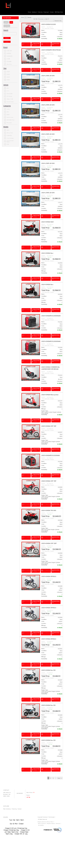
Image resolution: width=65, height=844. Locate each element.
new (11, 22)
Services (40, 12)
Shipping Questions (42, 818)
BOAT (7, 114)
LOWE (7, 59)
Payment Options (51, 820)
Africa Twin (8, 133)
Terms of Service (42, 820)
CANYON (8, 135)
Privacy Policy (50, 818)
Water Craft (8, 99)
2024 (7, 77)
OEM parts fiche (59, 12)
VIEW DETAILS (56, 44)
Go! (32, 2)
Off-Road (8, 96)
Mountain (8, 123)
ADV (6, 130)
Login (51, 2)
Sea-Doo (8, 64)
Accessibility (41, 822)
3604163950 (42, 2)
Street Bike (8, 93)
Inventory (34, 12)
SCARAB (7, 61)
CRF (6, 144)
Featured (6, 22)
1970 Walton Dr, (7, 789)
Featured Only (57, 20)
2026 (7, 71)
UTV (6, 91)
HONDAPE (8, 56)
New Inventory (7, 805)
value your (35, 44)
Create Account (58, 2)
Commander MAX (9, 141)
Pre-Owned (6, 25)
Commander (9, 138)
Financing (46, 12)
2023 (7, 80)
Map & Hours (23, 5)
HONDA (7, 53)
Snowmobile (9, 102)
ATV (6, 88)
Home (29, 12)
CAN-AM (8, 51)
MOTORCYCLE (9, 120)
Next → (60, 775)
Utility (7, 109)
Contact (52, 12)
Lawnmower (8, 117)
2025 (7, 74)
